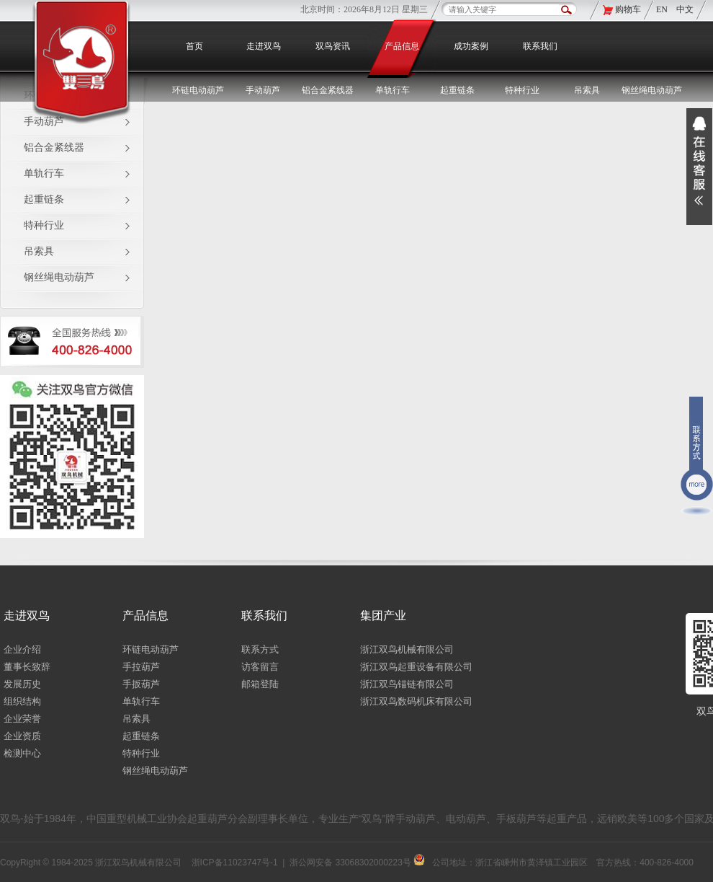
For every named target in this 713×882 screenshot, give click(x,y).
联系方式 (260, 649)
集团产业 (383, 615)
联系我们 (540, 46)
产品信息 (402, 46)
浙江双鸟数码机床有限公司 (416, 701)
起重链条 (44, 199)
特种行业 (44, 225)
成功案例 (471, 46)
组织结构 (22, 701)
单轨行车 (44, 173)
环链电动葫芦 (150, 649)
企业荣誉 (22, 718)
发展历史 (22, 684)
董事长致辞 (27, 666)
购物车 (628, 9)
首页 (194, 46)
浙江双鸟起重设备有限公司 (416, 666)
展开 (699, 166)
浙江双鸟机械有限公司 (407, 649)
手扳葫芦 (141, 684)
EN (663, 9)
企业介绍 (22, 649)
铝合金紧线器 (54, 147)
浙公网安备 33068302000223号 (357, 862)
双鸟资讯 (332, 46)
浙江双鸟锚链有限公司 (407, 684)
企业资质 (22, 736)
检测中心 (22, 753)
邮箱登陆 (260, 684)
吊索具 (587, 90)
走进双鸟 (263, 46)
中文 (685, 9)
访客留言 (260, 666)
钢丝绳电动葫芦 (652, 90)
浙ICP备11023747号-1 (235, 862)
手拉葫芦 (141, 666)
